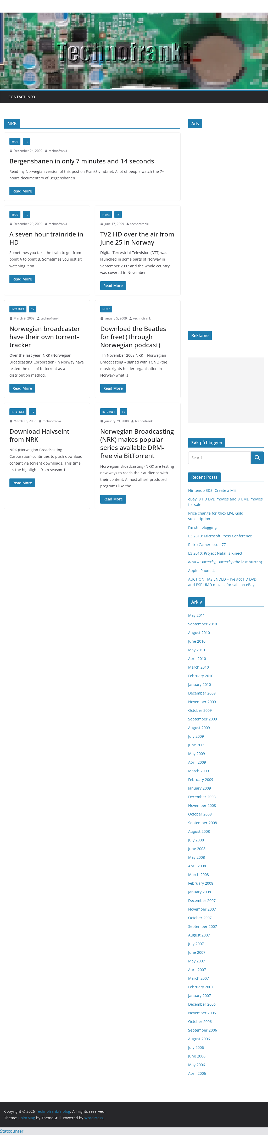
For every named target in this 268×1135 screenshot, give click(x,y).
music (106, 309)
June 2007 (196, 952)
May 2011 (196, 615)
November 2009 (202, 701)
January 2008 (199, 891)
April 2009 (197, 762)
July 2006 (196, 1047)
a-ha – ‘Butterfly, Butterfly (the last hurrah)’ (225, 561)
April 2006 (197, 1073)
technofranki (58, 150)
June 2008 (196, 848)
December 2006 (202, 1004)
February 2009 (200, 779)
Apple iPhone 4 (201, 570)
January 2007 (199, 995)
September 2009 (202, 719)
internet (18, 309)
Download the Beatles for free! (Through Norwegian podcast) (133, 336)
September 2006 (202, 1030)
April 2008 (197, 865)
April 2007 (197, 969)
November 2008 (202, 805)
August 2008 (199, 831)
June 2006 (196, 1056)
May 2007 (196, 960)
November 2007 (202, 909)
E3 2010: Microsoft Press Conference (220, 535)
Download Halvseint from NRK (39, 435)
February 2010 (200, 675)
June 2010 (196, 641)
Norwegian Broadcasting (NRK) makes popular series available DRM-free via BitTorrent (137, 443)
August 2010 (199, 632)
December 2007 (202, 900)
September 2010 (202, 623)
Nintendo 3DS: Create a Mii (212, 490)
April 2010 (197, 658)
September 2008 (202, 822)
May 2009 (196, 753)
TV (26, 141)
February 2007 (200, 986)
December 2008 (202, 796)
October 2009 (200, 710)
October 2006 (200, 1021)
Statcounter (12, 1131)
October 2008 (200, 814)
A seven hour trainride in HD (46, 238)
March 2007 (198, 978)
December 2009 (202, 693)
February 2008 (200, 883)
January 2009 (199, 788)
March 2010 (198, 667)
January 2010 (199, 684)
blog (15, 141)
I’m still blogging (202, 527)
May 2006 (196, 1064)
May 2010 (196, 649)
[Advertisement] (226, 390)
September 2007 (202, 926)
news (106, 214)
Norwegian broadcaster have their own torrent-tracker (44, 336)
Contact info (21, 96)
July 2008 (196, 840)
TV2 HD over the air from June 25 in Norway (137, 238)
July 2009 (196, 736)
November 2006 (202, 1012)
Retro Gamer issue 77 (207, 544)
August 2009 (199, 727)
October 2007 (200, 917)
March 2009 (198, 770)
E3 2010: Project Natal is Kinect (215, 553)
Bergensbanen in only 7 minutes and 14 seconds (81, 161)
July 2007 (196, 943)
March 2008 (198, 874)
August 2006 (199, 1038)
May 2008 (196, 857)
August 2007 (199, 935)
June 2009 (196, 744)
